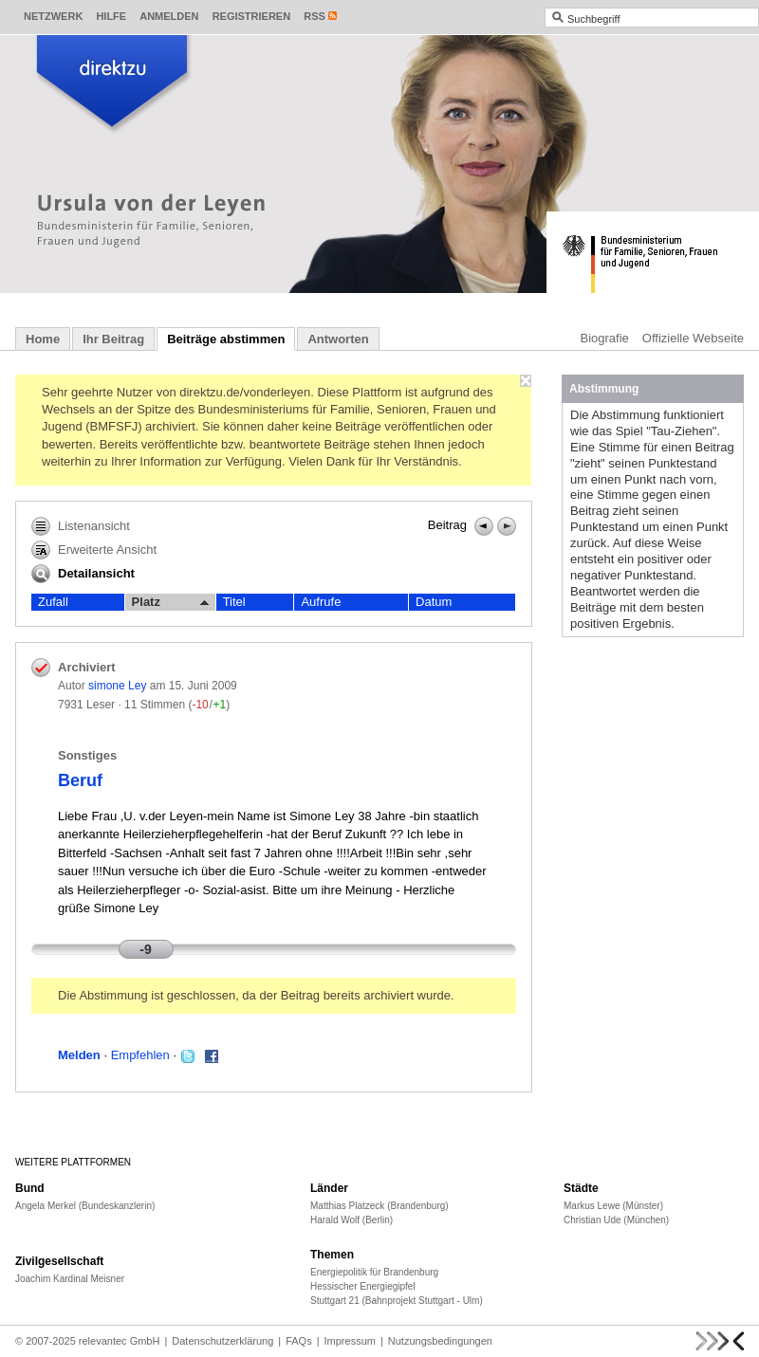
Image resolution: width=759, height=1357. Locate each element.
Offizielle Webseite (693, 338)
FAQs (299, 1341)
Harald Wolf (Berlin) (351, 1220)
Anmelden (168, 16)
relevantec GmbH (119, 1341)
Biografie (605, 338)
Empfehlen (140, 1055)
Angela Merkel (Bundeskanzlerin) (85, 1206)
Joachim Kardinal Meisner (69, 1279)
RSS (314, 16)
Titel (234, 602)
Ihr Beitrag (113, 339)
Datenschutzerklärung (222, 1341)
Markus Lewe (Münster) (613, 1206)
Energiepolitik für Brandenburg (374, 1272)
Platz (170, 602)
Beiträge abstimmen (226, 339)
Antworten (337, 339)
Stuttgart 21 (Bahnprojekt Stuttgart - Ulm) (396, 1300)
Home (43, 339)
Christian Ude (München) (616, 1220)
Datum (434, 602)
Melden (79, 1055)
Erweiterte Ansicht (94, 550)
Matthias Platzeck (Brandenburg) (379, 1206)
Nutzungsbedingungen (440, 1341)
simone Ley (117, 685)
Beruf (80, 780)
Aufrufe (321, 602)
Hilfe (111, 16)
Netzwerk (53, 16)
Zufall (53, 602)
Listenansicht (80, 526)
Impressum (350, 1341)
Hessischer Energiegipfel (363, 1286)
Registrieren (252, 16)
